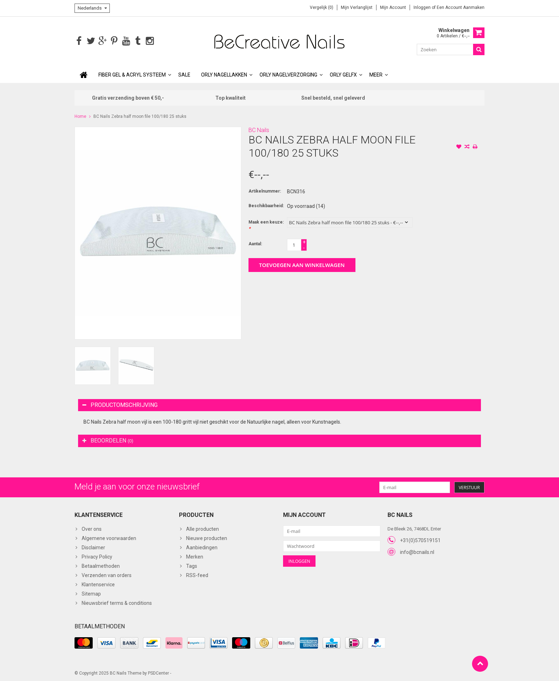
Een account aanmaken (460, 7)
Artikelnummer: (264, 190)
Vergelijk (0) (321, 7)
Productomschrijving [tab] (120, 404)
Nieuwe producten (206, 537)
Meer (376, 74)
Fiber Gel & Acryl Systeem (132, 74)
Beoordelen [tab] (107, 439)
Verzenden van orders (107, 574)
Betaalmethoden (101, 565)
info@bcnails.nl (417, 551)
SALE (184, 74)
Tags (191, 565)
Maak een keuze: (266, 224)
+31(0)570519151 (420, 540)
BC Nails (258, 129)
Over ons (92, 528)
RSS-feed (197, 574)
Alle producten (202, 528)
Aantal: (255, 243)
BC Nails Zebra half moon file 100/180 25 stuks (139, 115)
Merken (194, 556)
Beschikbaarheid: (266, 205)
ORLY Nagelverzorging (288, 74)
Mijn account (393, 7)
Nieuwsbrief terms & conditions (117, 602)
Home (80, 115)
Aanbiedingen (201, 547)
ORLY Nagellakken (224, 74)
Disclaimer (93, 547)
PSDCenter (158, 672)
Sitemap (91, 593)
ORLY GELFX (343, 74)
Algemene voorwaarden (109, 537)
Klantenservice (98, 584)
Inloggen (423, 7)
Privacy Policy (97, 556)
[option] (92, 365)
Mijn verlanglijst (357, 7)
